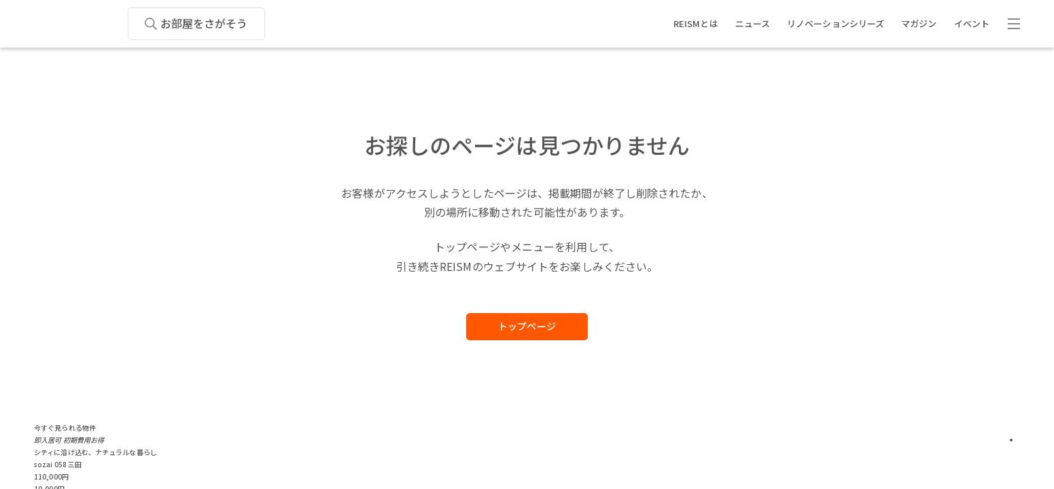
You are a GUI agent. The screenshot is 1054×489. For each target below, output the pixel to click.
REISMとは (695, 23)
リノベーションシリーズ (835, 23)
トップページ (527, 326)
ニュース (752, 23)
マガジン (918, 23)
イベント (971, 23)
